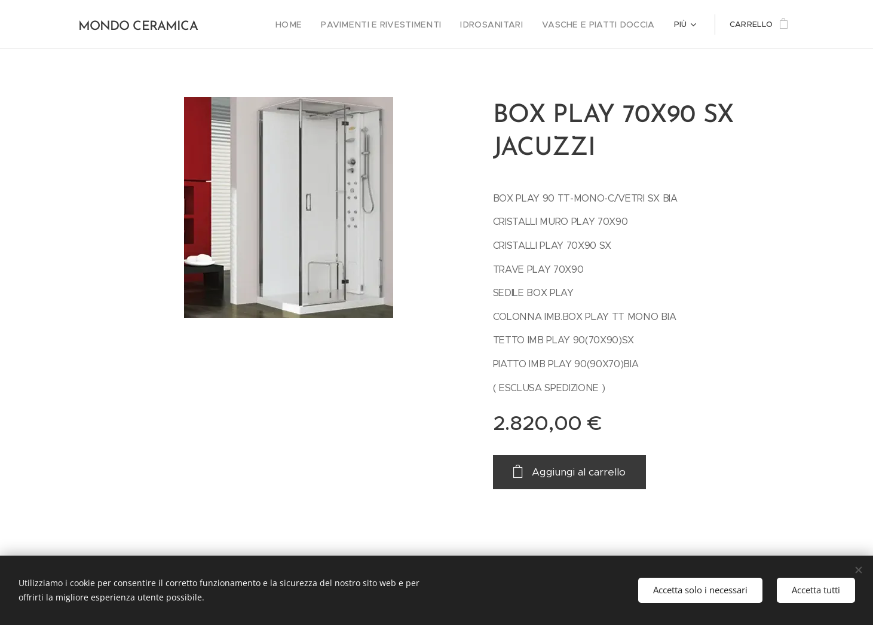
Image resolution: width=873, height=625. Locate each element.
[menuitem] (316, 24)
